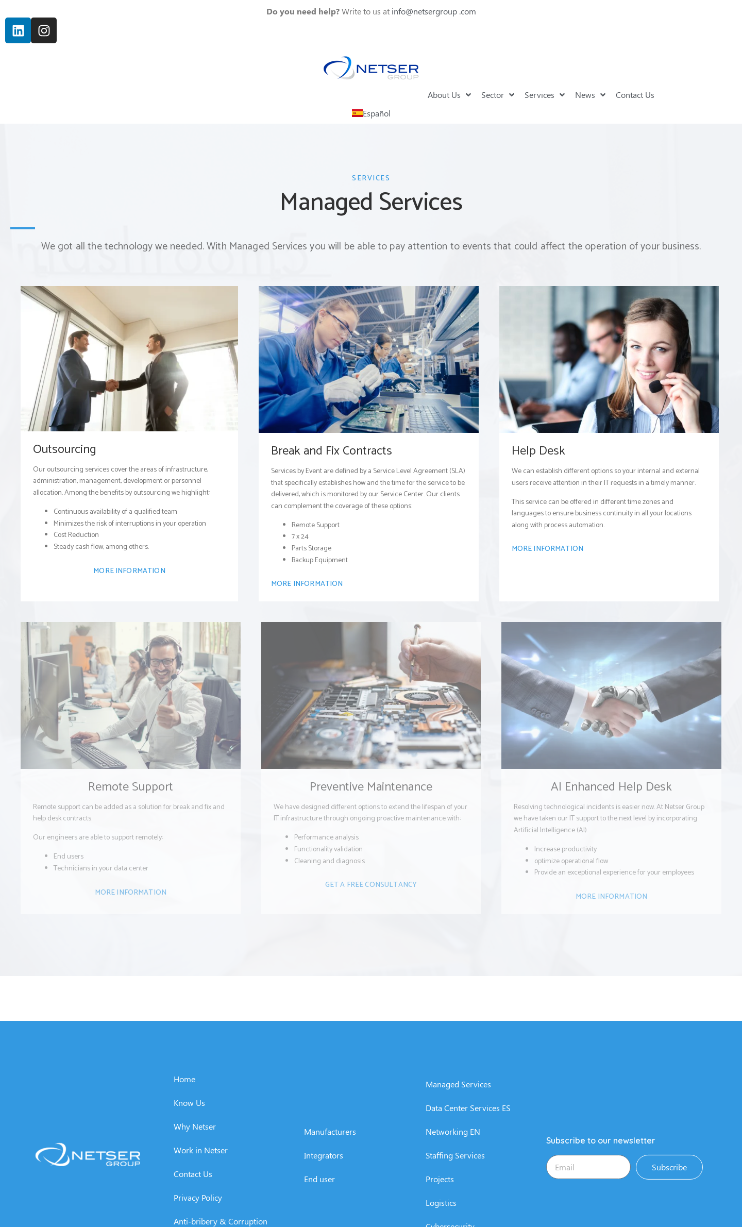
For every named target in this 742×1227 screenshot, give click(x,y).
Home (184, 1203)
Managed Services (458, 1208)
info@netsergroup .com (434, 8)
